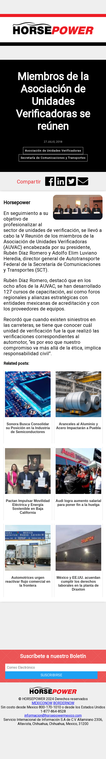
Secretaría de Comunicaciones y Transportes (53, 157)
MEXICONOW (42, 703)
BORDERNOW (63, 703)
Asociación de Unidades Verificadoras (53, 150)
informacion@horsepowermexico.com (53, 715)
